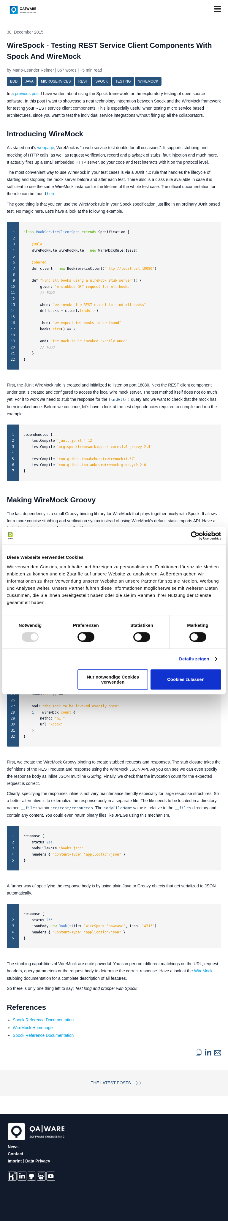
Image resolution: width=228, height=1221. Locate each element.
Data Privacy (37, 1159)
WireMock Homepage (33, 1026)
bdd (14, 81)
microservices (56, 81)
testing (123, 81)
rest (83, 81)
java (29, 81)
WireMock (203, 970)
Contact (15, 1152)
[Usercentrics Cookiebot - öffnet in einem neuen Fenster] (195, 535)
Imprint (15, 1159)
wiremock (148, 81)
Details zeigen (194, 658)
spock (101, 81)
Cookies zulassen (186, 679)
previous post (27, 93)
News (13, 1145)
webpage (45, 147)
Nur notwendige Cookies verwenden (113, 679)
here (51, 193)
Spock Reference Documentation (43, 1018)
